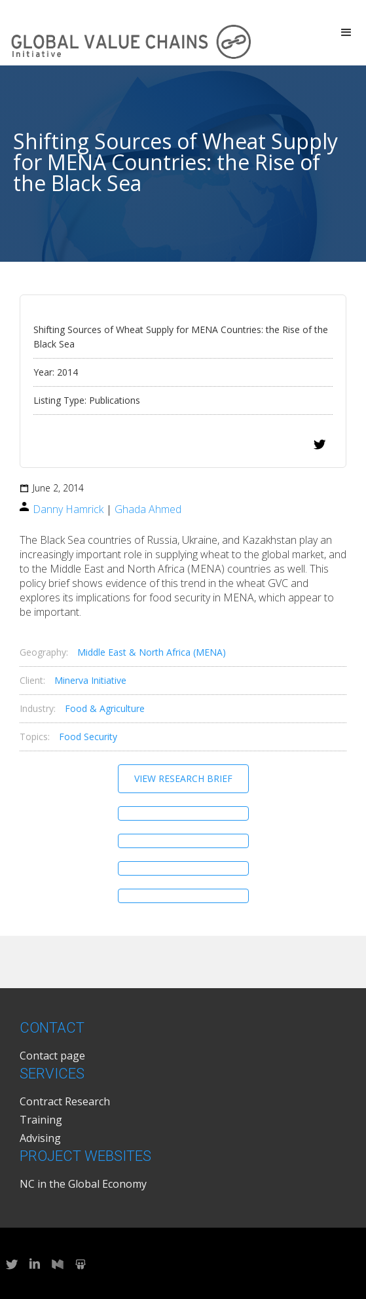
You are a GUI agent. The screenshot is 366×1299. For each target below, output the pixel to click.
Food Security (88, 736)
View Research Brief (183, 778)
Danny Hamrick (68, 509)
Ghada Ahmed (148, 509)
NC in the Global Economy (83, 1184)
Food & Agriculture (105, 708)
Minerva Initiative (90, 680)
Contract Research (65, 1101)
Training (41, 1119)
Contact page (52, 1055)
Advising (40, 1138)
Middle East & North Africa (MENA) (151, 652)
